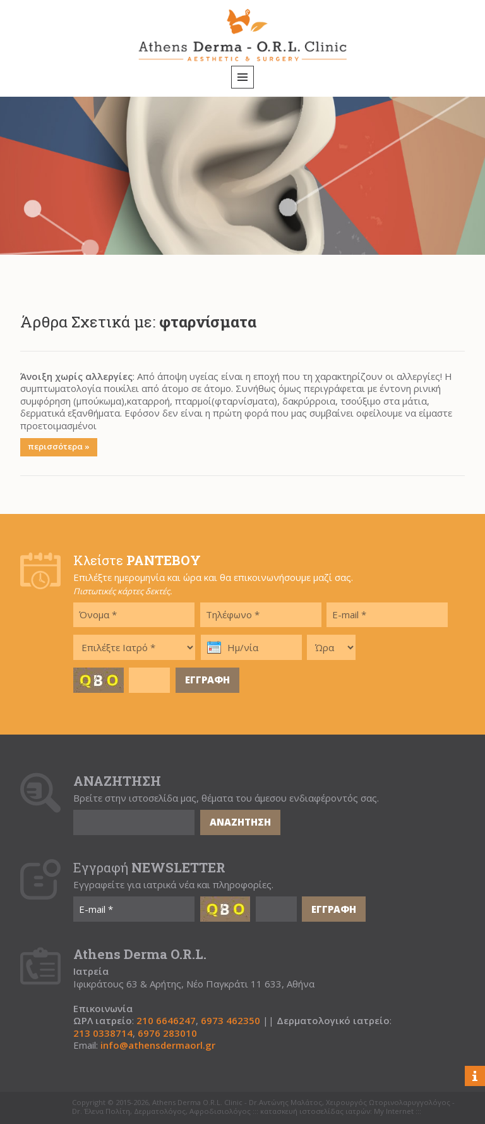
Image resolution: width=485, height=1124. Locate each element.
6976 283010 (167, 1033)
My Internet (394, 1111)
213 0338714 (103, 1033)
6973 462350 (230, 1021)
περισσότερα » (59, 446)
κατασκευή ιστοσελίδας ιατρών (315, 1111)
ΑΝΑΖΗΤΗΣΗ (240, 822)
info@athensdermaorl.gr (157, 1045)
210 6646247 (166, 1021)
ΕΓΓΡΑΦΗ (207, 679)
